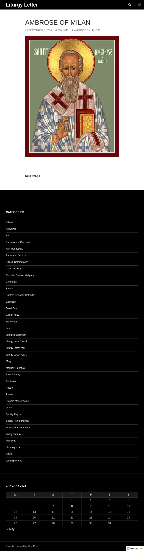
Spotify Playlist (13, 414)
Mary (8, 361)
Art (7, 235)
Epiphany (11, 301)
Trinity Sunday (13, 434)
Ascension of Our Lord (17, 242)
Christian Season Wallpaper (20, 275)
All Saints (11, 229)
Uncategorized (13, 447)
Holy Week (11, 321)
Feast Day (11, 308)
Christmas (11, 281)
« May (10, 529)
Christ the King (14, 268)
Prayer (9, 394)
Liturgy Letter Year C (16, 354)
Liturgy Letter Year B (16, 348)
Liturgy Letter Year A (16, 341)
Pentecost (11, 381)
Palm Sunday (13, 374)
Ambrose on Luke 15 (87, 30)
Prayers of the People (17, 401)
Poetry (9, 387)
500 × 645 (63, 30)
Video (9, 454)
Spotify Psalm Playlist (17, 420)
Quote (9, 407)
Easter (9, 288)
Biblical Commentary (17, 262)
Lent (8, 328)
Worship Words (14, 460)
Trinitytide (11, 440)
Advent (9, 222)
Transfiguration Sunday (18, 427)
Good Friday (12, 315)
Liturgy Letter (22, 5)
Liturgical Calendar (16, 335)
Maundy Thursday (15, 368)
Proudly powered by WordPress (22, 546)
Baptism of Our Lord (16, 255)
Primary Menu (139, 5)
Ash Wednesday (14, 248)
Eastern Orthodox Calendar (20, 295)
